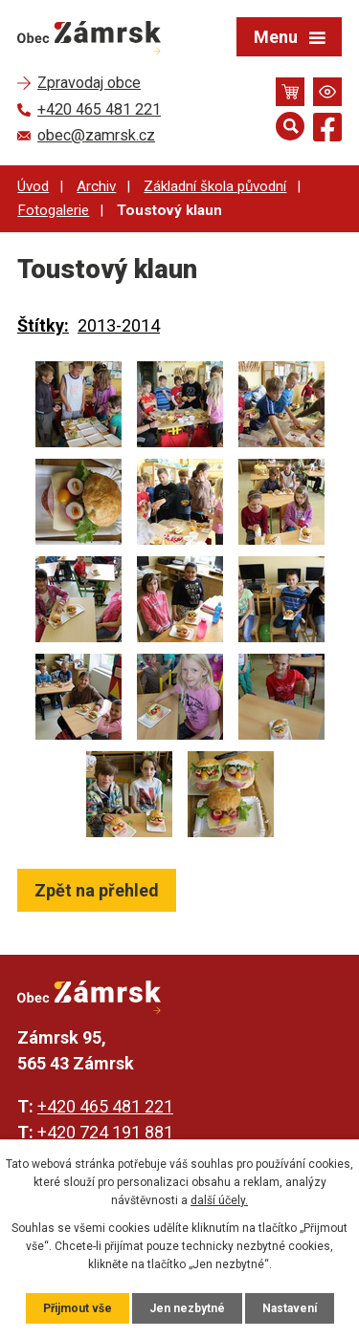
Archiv (96, 186)
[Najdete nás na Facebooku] (327, 130)
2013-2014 (119, 325)
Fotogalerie (53, 210)
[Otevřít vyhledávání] (290, 126)
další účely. (219, 1200)
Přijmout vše (77, 1308)
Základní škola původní (215, 186)
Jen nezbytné (187, 1308)
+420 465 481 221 (105, 1106)
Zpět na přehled (96, 890)
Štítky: (43, 325)
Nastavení (289, 1308)
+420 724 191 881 (105, 1132)
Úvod (33, 186)
